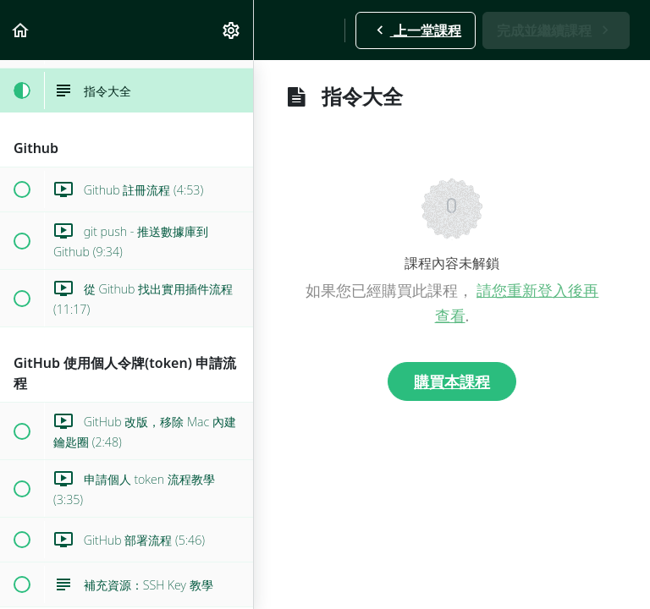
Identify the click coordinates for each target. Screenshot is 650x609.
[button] (21, 30)
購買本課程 (452, 381)
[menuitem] (232, 30)
